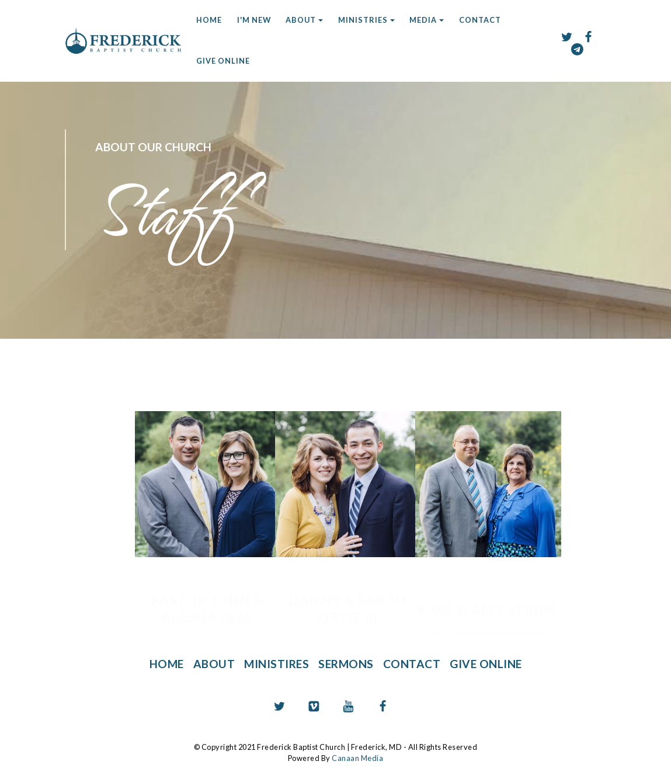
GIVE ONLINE (223, 60)
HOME (209, 20)
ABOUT (301, 20)
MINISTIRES (276, 663)
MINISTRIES (363, 20)
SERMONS (346, 663)
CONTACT (480, 20)
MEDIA (423, 20)
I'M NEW (254, 20)
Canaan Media (357, 757)
